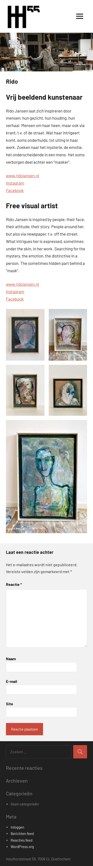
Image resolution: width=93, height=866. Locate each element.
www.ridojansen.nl (22, 175)
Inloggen (17, 827)
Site (9, 703)
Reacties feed (21, 840)
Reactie (14, 584)
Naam (11, 658)
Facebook (15, 190)
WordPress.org (22, 846)
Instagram (15, 182)
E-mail (11, 681)
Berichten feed (22, 833)
